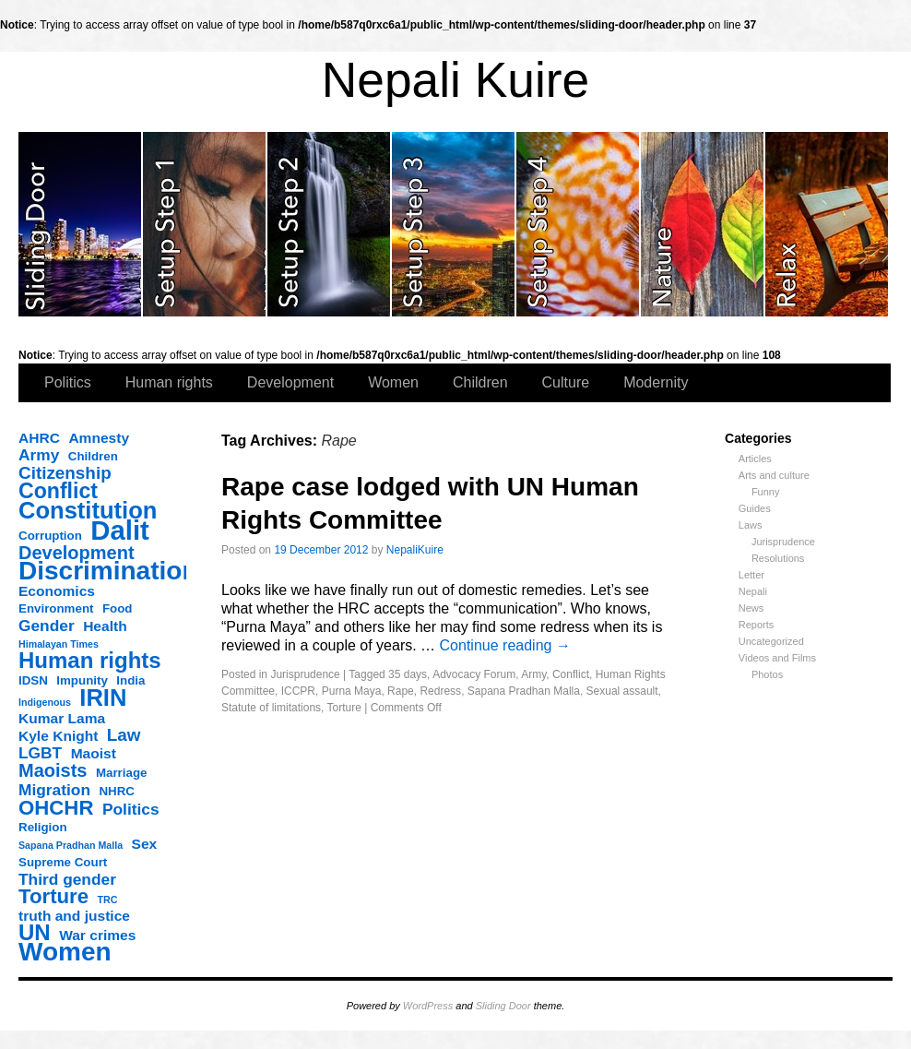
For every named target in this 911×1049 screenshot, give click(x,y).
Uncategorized (771, 641)
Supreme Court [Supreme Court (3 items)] (62, 862)
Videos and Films (777, 657)
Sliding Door (503, 1005)
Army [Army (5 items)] (38, 455)
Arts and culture (774, 475)
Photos (767, 674)
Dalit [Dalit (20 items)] (119, 530)
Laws (751, 524)
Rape (400, 691)
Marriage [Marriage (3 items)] (122, 773)
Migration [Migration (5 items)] (54, 789)
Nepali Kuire (456, 80)
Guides (755, 508)
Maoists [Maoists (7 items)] (52, 770)
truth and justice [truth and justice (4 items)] (74, 916)
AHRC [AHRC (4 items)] (39, 438)
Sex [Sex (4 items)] (145, 844)
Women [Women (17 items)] (65, 952)
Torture (344, 707)
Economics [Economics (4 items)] (56, 591)
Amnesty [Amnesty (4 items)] (98, 438)
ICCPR (298, 691)
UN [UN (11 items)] (34, 932)
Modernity (655, 382)
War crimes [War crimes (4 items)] (97, 935)
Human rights (169, 382)
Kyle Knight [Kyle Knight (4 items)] (58, 736)
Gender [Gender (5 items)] (46, 625)
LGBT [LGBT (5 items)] (40, 753)
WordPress (428, 1005)
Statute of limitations (271, 707)
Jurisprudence (783, 541)
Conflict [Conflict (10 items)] (58, 491)
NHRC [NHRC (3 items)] (117, 791)
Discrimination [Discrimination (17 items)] (107, 571)
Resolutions (777, 558)
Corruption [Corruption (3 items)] (50, 535)
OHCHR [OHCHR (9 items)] (55, 808)
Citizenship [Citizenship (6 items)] (65, 473)
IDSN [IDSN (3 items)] (33, 680)
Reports (757, 624)
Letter (751, 574)
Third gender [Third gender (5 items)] (67, 879)
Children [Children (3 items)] (93, 456)
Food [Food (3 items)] (117, 608)
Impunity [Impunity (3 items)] (82, 680)
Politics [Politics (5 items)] (131, 809)
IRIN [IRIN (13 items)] (102, 697)
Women (393, 382)
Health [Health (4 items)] (105, 626)
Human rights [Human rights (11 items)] (89, 660)
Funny (765, 491)
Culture (566, 382)
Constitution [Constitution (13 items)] (87, 510)
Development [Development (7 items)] (76, 552)
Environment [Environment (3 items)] (55, 608)
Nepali (753, 591)
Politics (67, 382)
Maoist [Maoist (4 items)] (93, 753)
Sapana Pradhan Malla (523, 691)
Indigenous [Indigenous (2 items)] (44, 702)
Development (290, 382)
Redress (440, 691)
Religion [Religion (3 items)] (42, 827)
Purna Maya (352, 691)
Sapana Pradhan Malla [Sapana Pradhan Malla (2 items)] (70, 845)
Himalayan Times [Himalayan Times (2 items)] (58, 644)
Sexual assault (622, 691)
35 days (407, 674)
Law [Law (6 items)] (124, 735)
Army (533, 674)
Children (480, 382)
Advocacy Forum (473, 674)
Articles (755, 458)
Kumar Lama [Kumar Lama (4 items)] (61, 718)
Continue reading (505, 645)
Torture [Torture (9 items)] (53, 896)
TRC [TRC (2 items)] (108, 899)
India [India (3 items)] (130, 680)
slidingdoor (80, 224)
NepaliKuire (415, 549)
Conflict (570, 674)
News (751, 608)
